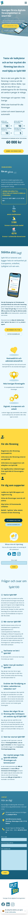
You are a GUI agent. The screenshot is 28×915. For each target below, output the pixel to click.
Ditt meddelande (14, 859)
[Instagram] (18, 554)
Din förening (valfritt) (14, 844)
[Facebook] (9, 554)
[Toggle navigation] (25, 2)
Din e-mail (14, 562)
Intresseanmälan (10, 30)
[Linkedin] (14, 554)
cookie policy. (12, 912)
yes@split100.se (12, 814)
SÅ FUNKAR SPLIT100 (10, 26)
